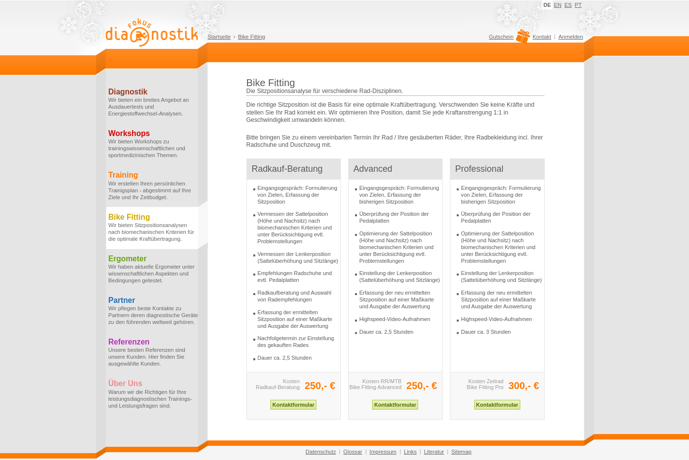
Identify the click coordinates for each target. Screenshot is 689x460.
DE (547, 5)
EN (558, 5)
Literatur (434, 452)
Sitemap (461, 452)
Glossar (352, 452)
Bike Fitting (251, 37)
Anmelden (570, 37)
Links (410, 452)
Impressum (383, 452)
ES (568, 5)
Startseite (219, 37)
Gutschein (508, 39)
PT (578, 5)
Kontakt (542, 37)
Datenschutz (321, 452)
